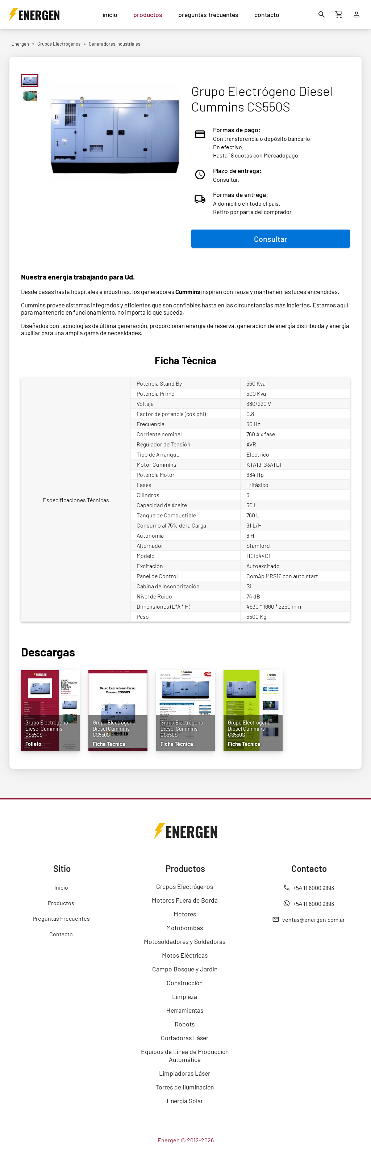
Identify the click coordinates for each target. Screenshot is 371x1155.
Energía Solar (185, 1101)
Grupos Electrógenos (184, 886)
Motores (185, 914)
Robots (185, 1024)
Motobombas (184, 928)
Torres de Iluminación (184, 1087)
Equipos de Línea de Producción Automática (185, 1055)
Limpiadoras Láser (184, 1073)
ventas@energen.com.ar (308, 919)
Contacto (61, 934)
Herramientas (184, 1010)
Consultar (270, 238)
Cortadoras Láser (184, 1038)
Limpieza (184, 996)
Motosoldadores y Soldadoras (184, 941)
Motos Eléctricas (185, 955)
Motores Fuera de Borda (185, 900)
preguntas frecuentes (208, 14)
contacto (266, 14)
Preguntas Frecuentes (61, 918)
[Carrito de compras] (339, 14)
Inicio (61, 887)
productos (147, 14)
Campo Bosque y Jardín (184, 969)
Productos (61, 902)
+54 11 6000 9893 (308, 887)
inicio (110, 14)
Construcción (185, 983)
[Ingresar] (356, 14)
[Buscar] (321, 14)
